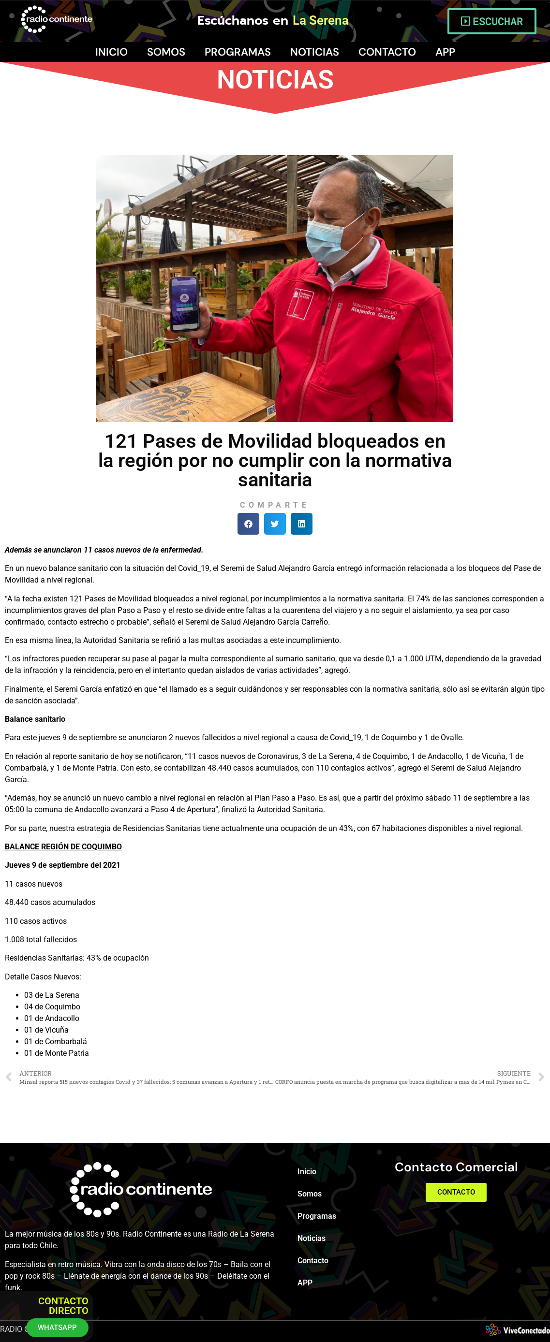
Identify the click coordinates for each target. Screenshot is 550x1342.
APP (445, 52)
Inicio (111, 52)
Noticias (314, 52)
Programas (238, 52)
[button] (248, 524)
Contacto (387, 52)
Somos (166, 52)
